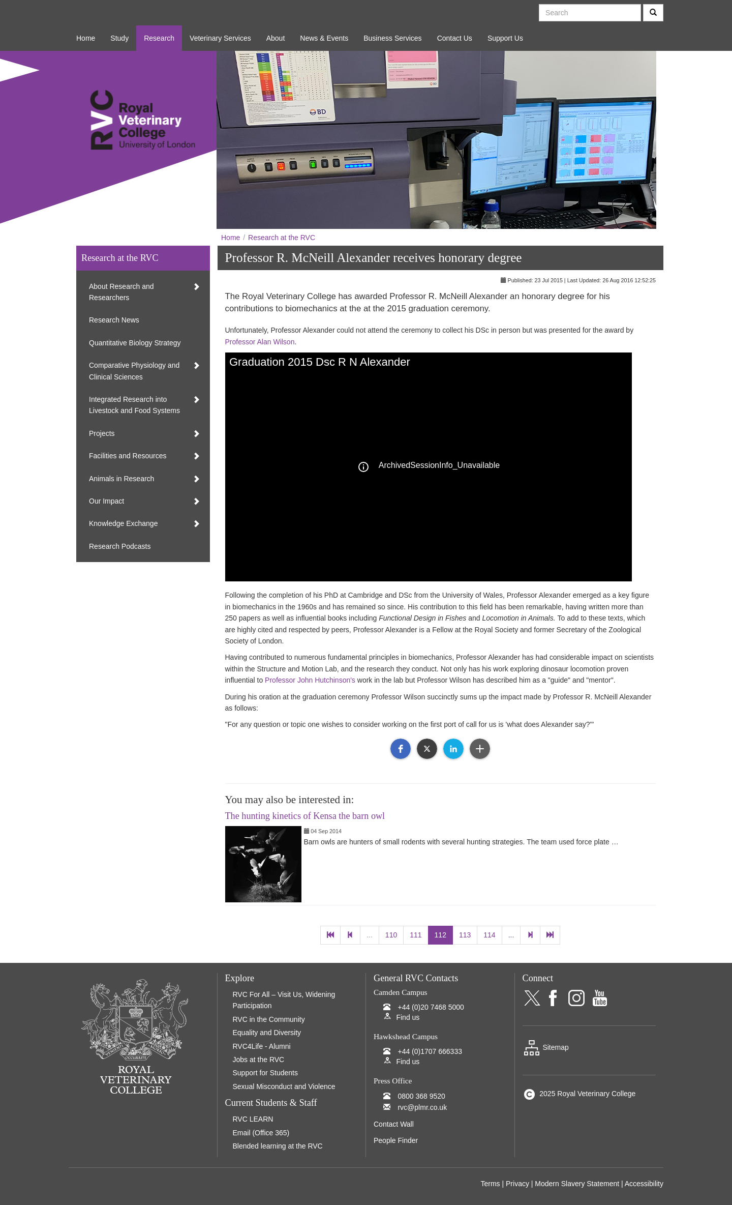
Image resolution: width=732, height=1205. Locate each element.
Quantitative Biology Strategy (135, 343)
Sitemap (546, 1047)
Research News (114, 320)
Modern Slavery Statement (577, 1184)
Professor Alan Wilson (260, 342)
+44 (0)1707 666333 (430, 1051)
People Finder (396, 1140)
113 (465, 935)
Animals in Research (121, 479)
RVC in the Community (269, 1019)
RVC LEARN (253, 1119)
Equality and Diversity (267, 1032)
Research (159, 38)
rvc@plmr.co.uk (422, 1107)
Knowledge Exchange (123, 523)
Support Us (505, 38)
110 (391, 935)
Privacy (517, 1184)
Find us (407, 1017)
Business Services (392, 38)
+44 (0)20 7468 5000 (431, 1007)
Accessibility (644, 1184)
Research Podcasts (119, 546)
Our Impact (106, 501)
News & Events (324, 38)
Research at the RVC (281, 237)
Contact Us (454, 38)
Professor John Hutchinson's (310, 680)
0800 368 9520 (421, 1096)
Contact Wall (394, 1124)
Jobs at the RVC (259, 1059)
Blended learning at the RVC (278, 1146)
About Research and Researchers (121, 292)
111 (415, 935)
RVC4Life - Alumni (262, 1046)
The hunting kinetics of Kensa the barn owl (305, 816)
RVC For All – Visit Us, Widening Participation (284, 1000)
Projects (102, 433)
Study (119, 38)
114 (489, 935)
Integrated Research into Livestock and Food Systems (134, 405)
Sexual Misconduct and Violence (284, 1086)
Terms (490, 1184)
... (370, 935)
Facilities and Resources (128, 456)
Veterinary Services (220, 38)
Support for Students (265, 1073)
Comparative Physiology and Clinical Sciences (134, 370)
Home (85, 38)
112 (440, 935)
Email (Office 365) (261, 1133)
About (275, 38)
